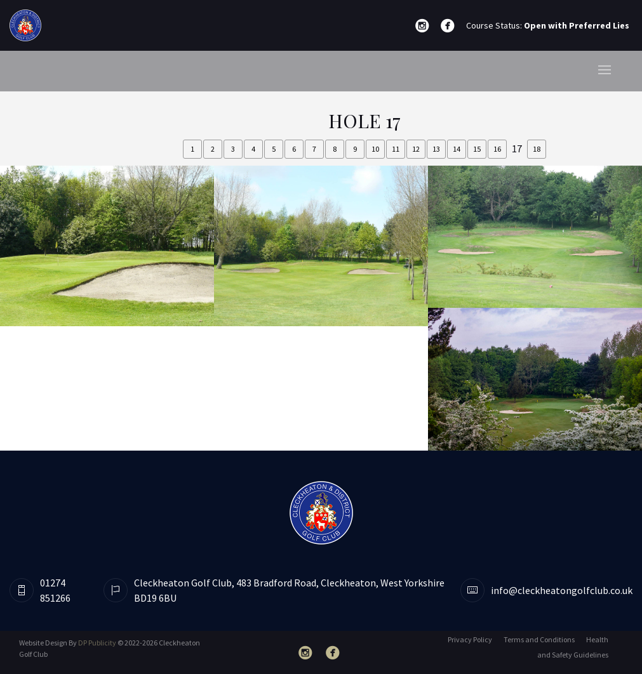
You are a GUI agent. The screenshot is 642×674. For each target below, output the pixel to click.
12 (416, 149)
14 (456, 149)
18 (536, 149)
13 (436, 149)
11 (395, 149)
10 (375, 149)
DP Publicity (97, 642)
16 (497, 149)
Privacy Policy (470, 639)
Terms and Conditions (539, 639)
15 (477, 149)
